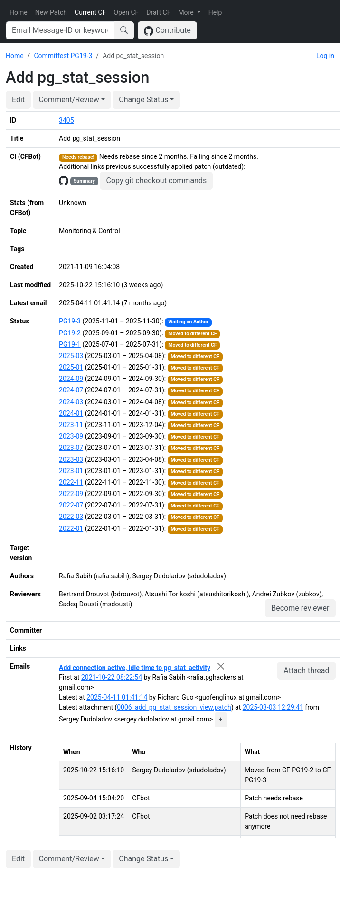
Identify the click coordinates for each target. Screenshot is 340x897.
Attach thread (306, 670)
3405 (66, 120)
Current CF (90, 12)
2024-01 (71, 413)
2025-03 (71, 356)
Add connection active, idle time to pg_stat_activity (134, 667)
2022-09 (71, 493)
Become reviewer (300, 608)
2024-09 (71, 378)
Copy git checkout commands (156, 180)
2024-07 (71, 390)
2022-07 (71, 505)
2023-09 (71, 436)
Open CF (126, 12)
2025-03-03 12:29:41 (273, 707)
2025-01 (71, 367)
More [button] (186, 12)
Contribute (167, 31)
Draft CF (158, 12)
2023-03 (71, 459)
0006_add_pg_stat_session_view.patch (174, 707)
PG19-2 (70, 333)
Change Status (143, 99)
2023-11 (71, 425)
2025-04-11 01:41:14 (116, 697)
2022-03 (71, 516)
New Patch (51, 12)
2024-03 (71, 402)
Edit (18, 99)
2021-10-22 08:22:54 (111, 677)
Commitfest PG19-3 (63, 55)
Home (18, 12)
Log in (325, 55)
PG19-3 (70, 321)
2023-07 (71, 447)
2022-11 (71, 482)
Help (215, 12)
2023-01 (71, 471)
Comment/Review (69, 99)
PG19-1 (70, 344)
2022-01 (71, 528)
